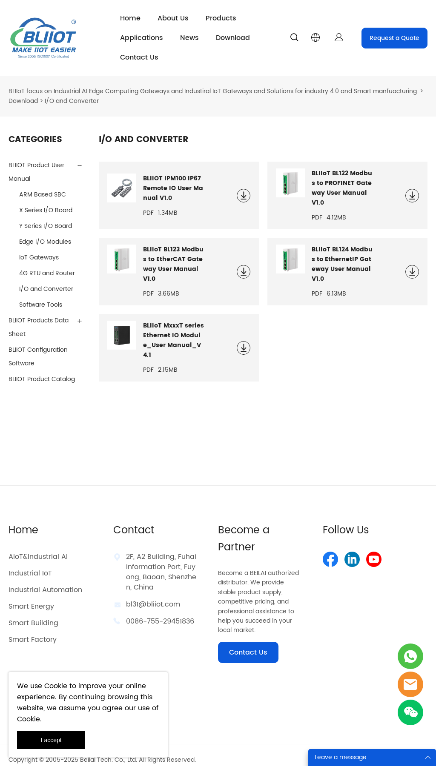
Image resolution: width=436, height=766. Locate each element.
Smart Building (33, 613)
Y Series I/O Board (45, 217)
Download (233, 37)
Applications (141, 37)
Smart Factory (33, 630)
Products (221, 18)
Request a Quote (394, 38)
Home (130, 18)
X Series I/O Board (45, 201)
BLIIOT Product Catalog (42, 370)
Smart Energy (31, 597)
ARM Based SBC (42, 185)
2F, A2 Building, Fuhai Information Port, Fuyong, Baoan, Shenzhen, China (161, 562)
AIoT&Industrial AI (38, 547)
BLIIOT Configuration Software (38, 347)
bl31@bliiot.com (153, 595)
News (189, 37)
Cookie (55, 686)
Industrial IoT (30, 564)
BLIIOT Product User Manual (36, 162)
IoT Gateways (39, 248)
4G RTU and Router (47, 264)
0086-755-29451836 (160, 612)
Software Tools (40, 295)
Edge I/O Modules (45, 232)
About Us (173, 18)
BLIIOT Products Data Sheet (39, 318)
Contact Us (139, 57)
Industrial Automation (45, 580)
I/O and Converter (46, 280)
